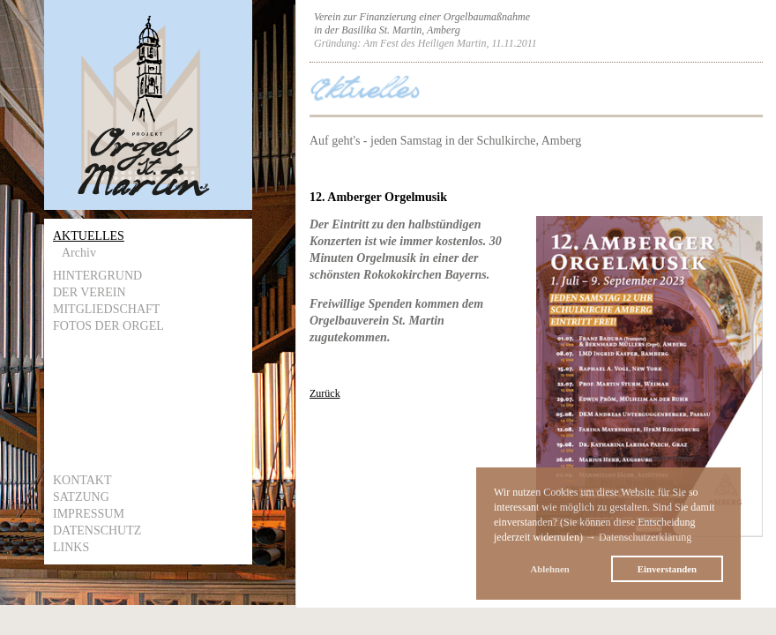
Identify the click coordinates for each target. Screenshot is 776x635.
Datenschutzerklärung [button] (645, 537)
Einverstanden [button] (667, 569)
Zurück (325, 393)
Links (71, 547)
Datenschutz (97, 530)
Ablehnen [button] (549, 569)
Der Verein (89, 292)
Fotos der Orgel (108, 325)
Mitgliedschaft (106, 309)
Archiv (79, 252)
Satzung (81, 497)
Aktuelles (88, 236)
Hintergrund (97, 275)
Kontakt (82, 480)
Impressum (88, 513)
